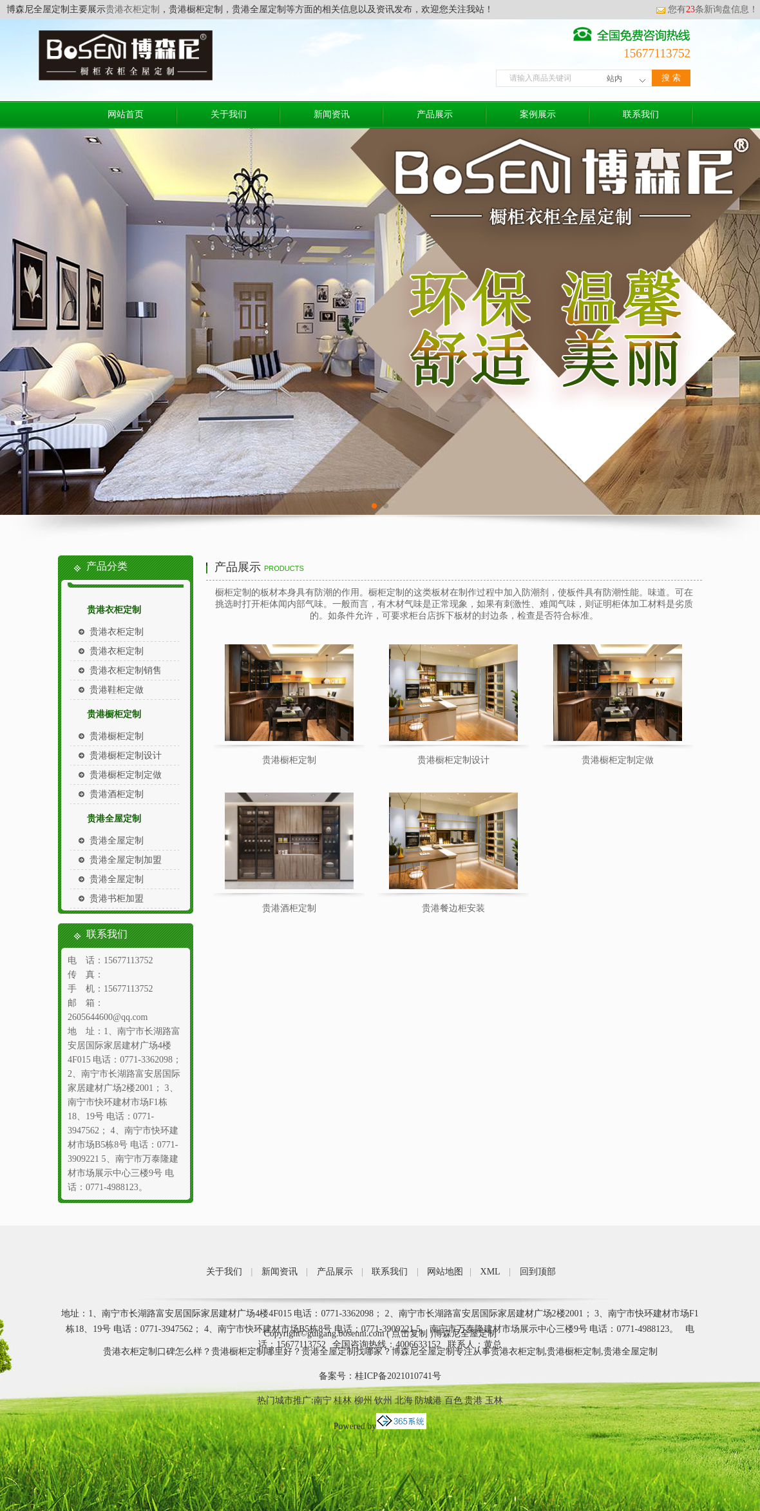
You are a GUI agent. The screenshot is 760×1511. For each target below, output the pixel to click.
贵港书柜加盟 (117, 898)
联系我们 (641, 114)
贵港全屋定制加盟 (126, 860)
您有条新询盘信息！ (707, 9)
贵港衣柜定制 (133, 9)
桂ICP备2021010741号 (398, 1376)
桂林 (343, 1400)
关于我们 (229, 114)
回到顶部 (538, 1271)
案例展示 (538, 114)
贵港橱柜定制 (114, 714)
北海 (404, 1400)
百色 (453, 1400)
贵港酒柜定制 (117, 794)
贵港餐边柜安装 (453, 908)
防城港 (428, 1400)
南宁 (323, 1400)
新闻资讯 (332, 114)
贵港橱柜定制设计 (126, 755)
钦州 (383, 1400)
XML (490, 1271)
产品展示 (435, 114)
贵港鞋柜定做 (117, 690)
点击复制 (410, 1333)
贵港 (473, 1400)
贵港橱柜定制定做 (126, 775)
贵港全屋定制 (114, 818)
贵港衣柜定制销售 (126, 670)
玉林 (494, 1400)
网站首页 (126, 114)
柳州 (363, 1400)
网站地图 (445, 1271)
